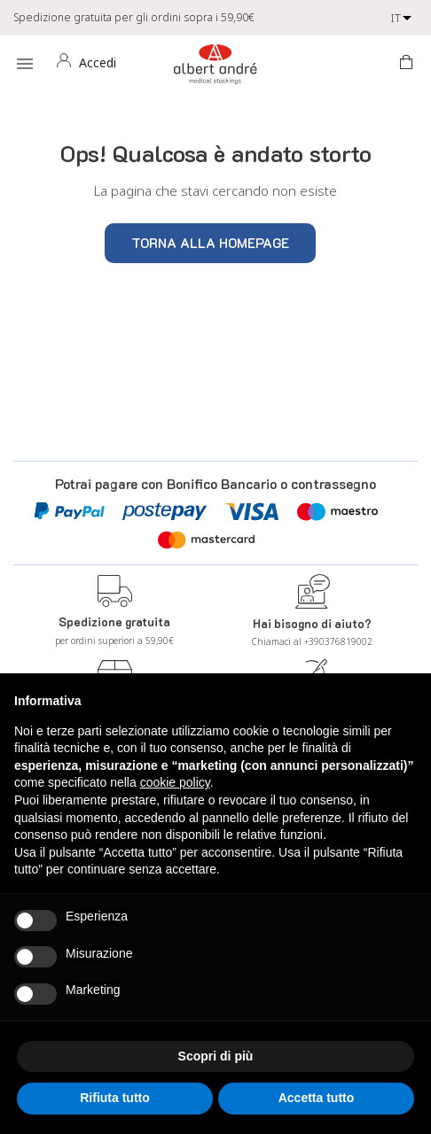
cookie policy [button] (175, 782)
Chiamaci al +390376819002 (312, 641)
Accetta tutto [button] (316, 1098)
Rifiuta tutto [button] (115, 1098)
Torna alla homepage (210, 243)
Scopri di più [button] (216, 1056)
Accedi (97, 62)
